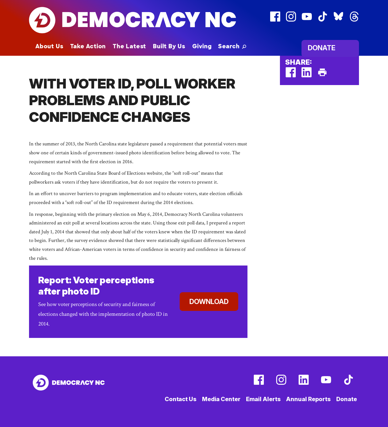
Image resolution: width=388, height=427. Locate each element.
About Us (49, 46)
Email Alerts (263, 399)
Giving (202, 46)
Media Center (221, 399)
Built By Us (169, 46)
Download (208, 301)
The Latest (129, 46)
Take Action (88, 46)
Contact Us (181, 399)
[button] (232, 46)
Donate (321, 48)
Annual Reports (308, 399)
